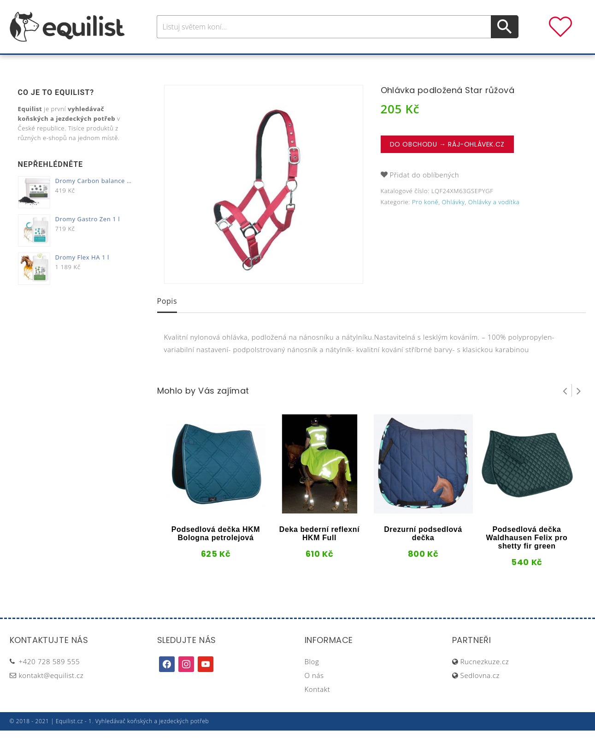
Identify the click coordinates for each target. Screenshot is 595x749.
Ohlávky (453, 220)
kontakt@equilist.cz (51, 693)
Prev (565, 409)
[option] (263, 202)
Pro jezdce (221, 64)
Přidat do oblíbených (425, 193)
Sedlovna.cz (480, 693)
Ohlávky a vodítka (493, 220)
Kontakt (317, 707)
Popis (167, 319)
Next (579, 409)
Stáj (363, 64)
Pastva (396, 64)
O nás (314, 693)
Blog (312, 679)
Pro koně (168, 64)
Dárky (434, 64)
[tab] (167, 320)
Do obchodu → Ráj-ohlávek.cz (447, 162)
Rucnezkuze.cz (484, 679)
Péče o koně (281, 64)
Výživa (331, 64)
